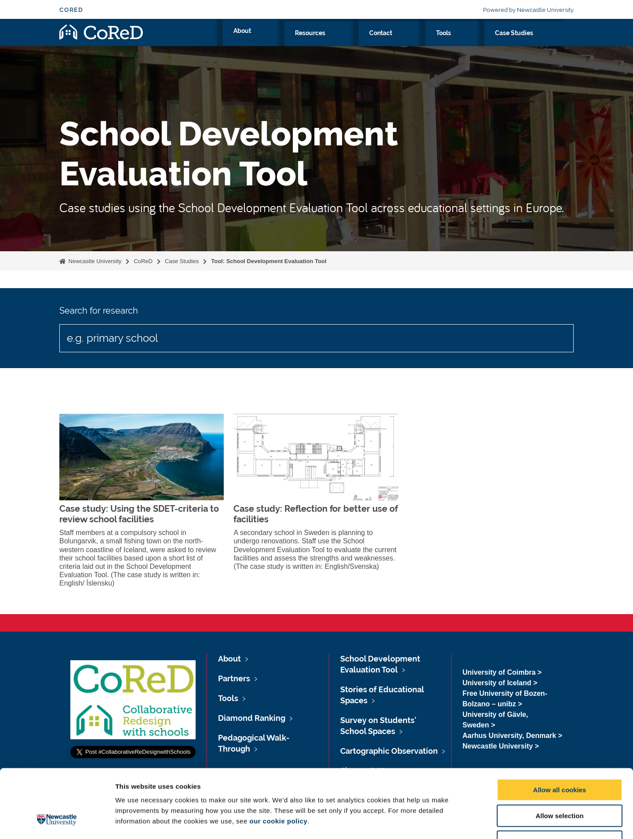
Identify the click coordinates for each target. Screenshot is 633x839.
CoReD (71, 10)
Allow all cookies (559, 731)
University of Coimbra (498, 672)
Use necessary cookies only (560, 783)
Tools (493, 43)
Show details (461, 821)
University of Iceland (496, 683)
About (368, 43)
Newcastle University (94, 261)
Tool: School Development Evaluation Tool (268, 261)
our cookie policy (278, 762)
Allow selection (559, 757)
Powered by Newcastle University (528, 10)
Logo (101, 40)
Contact (456, 43)
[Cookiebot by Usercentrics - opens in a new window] (56, 821)
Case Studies (538, 43)
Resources (411, 43)
